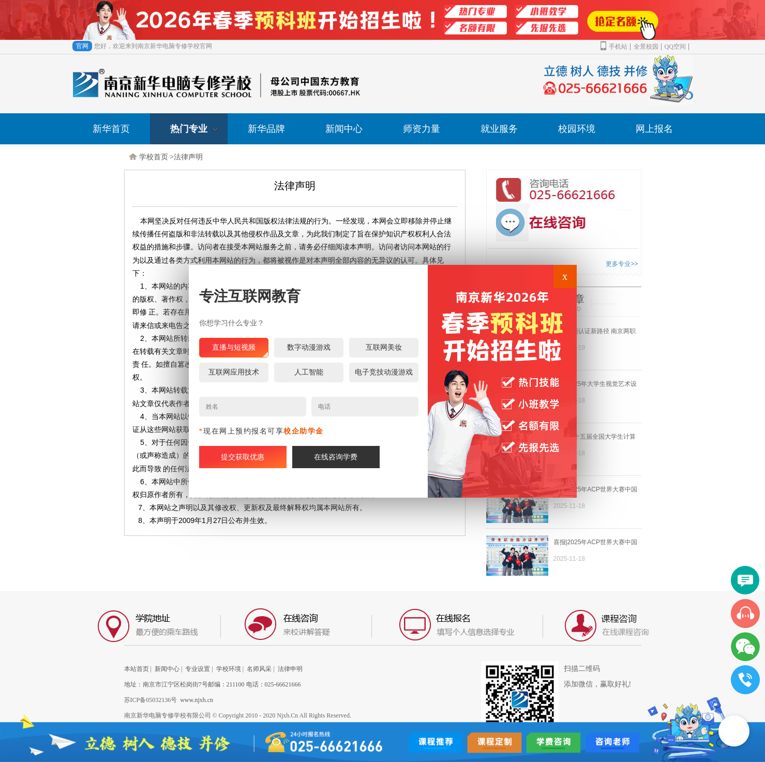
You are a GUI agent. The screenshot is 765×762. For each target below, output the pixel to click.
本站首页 (136, 669)
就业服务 (499, 129)
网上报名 (654, 129)
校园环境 (576, 129)
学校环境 (228, 669)
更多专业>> (622, 263)
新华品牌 (266, 129)
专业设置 (197, 669)
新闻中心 (344, 129)
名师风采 (259, 669)
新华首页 (111, 129)
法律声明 (188, 157)
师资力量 (421, 129)
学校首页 (153, 157)
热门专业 (194, 129)
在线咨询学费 (335, 457)
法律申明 (290, 669)
